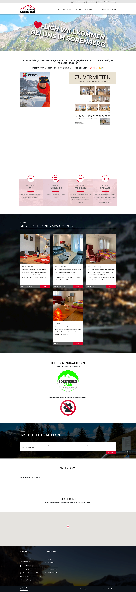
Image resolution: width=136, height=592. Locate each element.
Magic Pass (93, 68)
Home (58, 10)
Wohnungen (68, 10)
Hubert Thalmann (111, 589)
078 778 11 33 (27, 580)
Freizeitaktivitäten (91, 10)
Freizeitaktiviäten (52, 569)
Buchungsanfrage (109, 10)
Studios (78, 10)
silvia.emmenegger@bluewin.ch (84, 2)
